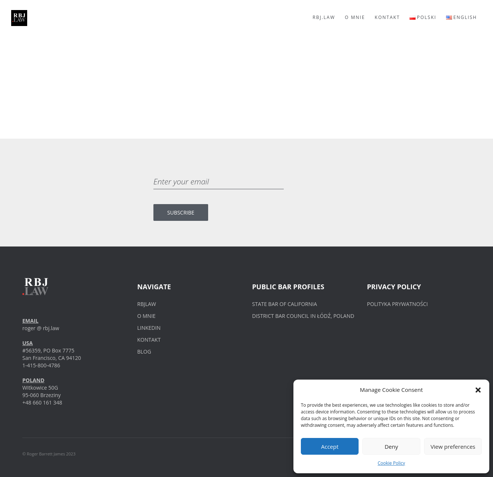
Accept (329, 446)
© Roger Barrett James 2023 (49, 454)
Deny (391, 446)
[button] (478, 390)
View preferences (452, 446)
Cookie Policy (391, 463)
